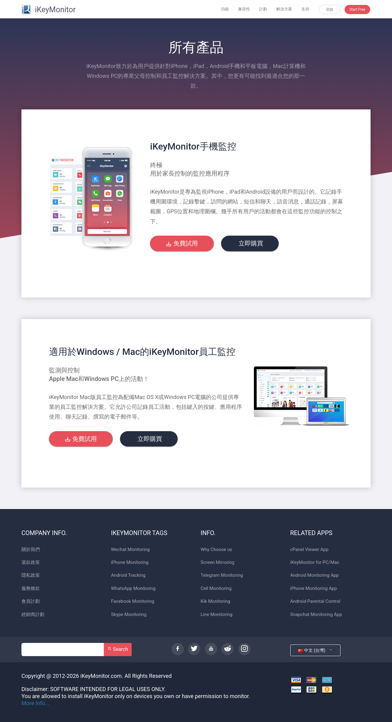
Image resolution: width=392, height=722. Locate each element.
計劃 (263, 9)
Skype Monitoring (129, 614)
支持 (305, 9)
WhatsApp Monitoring (133, 588)
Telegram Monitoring (222, 575)
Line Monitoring (216, 614)
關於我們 (30, 549)
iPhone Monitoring (130, 562)
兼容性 (244, 9)
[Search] (62, 649)
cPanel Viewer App (309, 549)
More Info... (35, 703)
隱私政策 (30, 575)
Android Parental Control (315, 601)
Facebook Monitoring (132, 601)
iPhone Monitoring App (313, 588)
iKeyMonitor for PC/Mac (315, 562)
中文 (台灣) (315, 650)
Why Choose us (216, 549)
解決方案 (284, 9)
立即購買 (250, 243)
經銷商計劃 (32, 614)
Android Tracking (128, 575)
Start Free (357, 9)
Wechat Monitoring (130, 549)
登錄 (329, 9)
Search (117, 649)
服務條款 (30, 588)
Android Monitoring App (314, 575)
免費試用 (182, 243)
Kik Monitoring (215, 601)
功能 (225, 9)
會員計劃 (30, 601)
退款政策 (30, 562)
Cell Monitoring (216, 588)
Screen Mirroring (217, 562)
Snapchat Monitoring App (316, 614)
